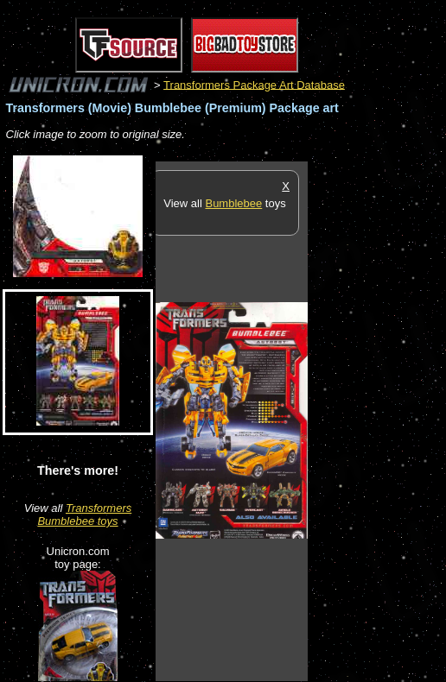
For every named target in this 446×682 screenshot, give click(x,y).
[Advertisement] (377, 420)
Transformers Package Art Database (254, 84)
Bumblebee (233, 203)
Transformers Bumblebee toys (84, 514)
